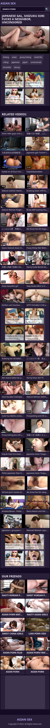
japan (25, 62)
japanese (15, 62)
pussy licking (25, 57)
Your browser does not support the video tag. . (25, 40)
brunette (7, 67)
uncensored (36, 62)
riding (5, 62)
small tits (38, 57)
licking (6, 57)
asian (14, 57)
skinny (17, 67)
